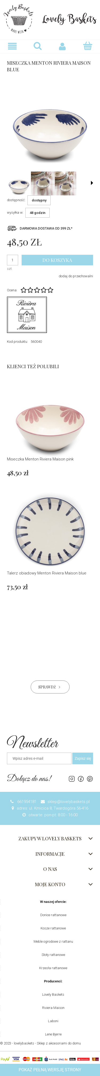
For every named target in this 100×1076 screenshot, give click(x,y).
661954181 (26, 801)
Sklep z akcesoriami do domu (59, 1043)
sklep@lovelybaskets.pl (68, 801)
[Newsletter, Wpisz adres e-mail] (39, 758)
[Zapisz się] (82, 758)
